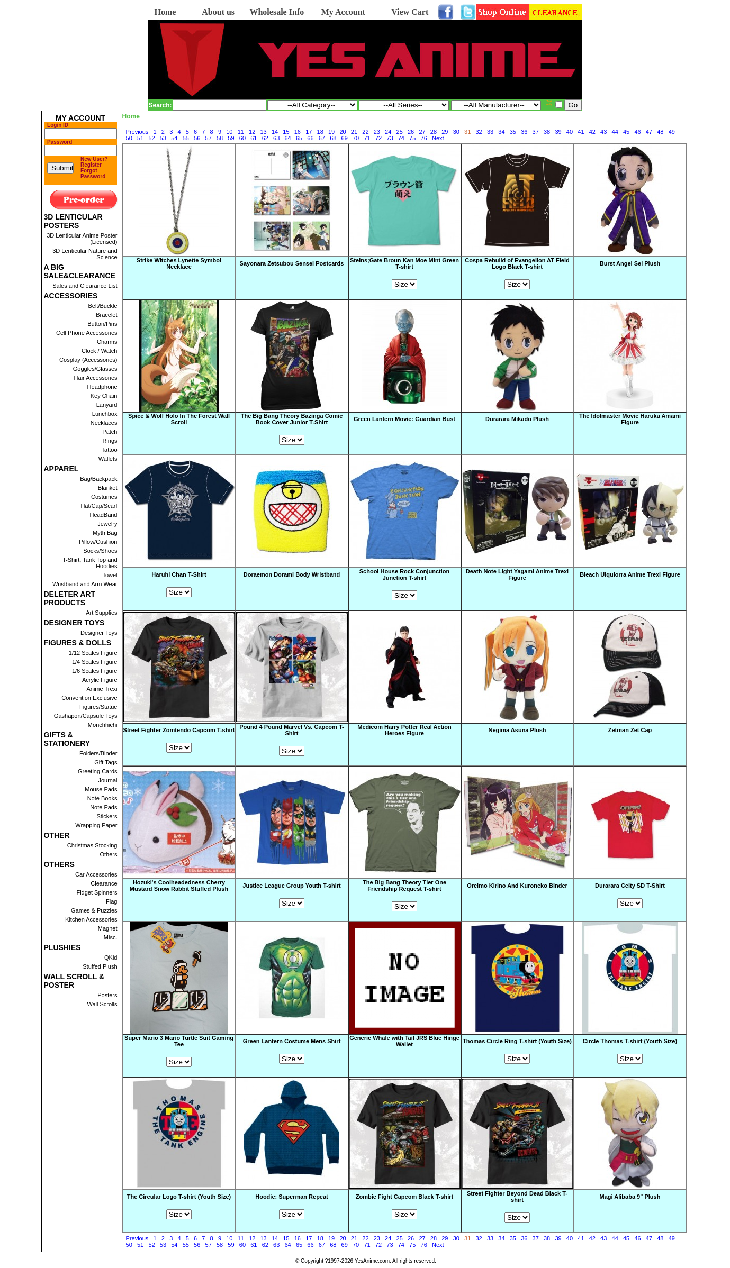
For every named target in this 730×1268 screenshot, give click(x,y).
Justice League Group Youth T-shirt (291, 885)
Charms (107, 342)
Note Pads (103, 807)
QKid (110, 957)
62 (265, 138)
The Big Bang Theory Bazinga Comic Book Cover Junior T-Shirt (292, 419)
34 (501, 132)
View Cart (409, 11)
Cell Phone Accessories (87, 333)
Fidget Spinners (96, 892)
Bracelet (106, 315)
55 (186, 138)
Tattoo (110, 449)
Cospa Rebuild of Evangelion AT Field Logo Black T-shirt (517, 263)
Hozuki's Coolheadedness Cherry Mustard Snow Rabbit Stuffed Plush (179, 886)
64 (287, 138)
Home (165, 11)
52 (151, 138)
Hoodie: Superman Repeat (291, 1196)
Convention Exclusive (89, 698)
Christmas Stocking (92, 845)
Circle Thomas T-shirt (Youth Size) (630, 1041)
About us (218, 11)
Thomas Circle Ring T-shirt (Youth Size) (517, 1041)
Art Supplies (101, 612)
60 (242, 138)
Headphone (102, 387)
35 (513, 132)
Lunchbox (105, 413)
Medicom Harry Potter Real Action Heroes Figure (404, 730)
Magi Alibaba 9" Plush (630, 1197)
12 (252, 132)
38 (547, 132)
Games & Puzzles (94, 910)
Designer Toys (99, 633)
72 (378, 138)
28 (433, 132)
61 (253, 138)
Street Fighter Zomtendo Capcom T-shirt (179, 730)
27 (422, 132)
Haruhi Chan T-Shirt (178, 574)
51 (140, 138)
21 (354, 132)
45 (626, 132)
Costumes (104, 497)
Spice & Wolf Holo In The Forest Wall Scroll (179, 419)
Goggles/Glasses (95, 369)
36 (524, 132)
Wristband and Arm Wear (84, 584)
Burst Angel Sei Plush (630, 264)
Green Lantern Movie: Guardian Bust (404, 419)
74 (401, 138)
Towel (109, 575)
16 (297, 132)
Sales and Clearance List (84, 285)
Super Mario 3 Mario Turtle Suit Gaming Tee (178, 1041)
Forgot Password (92, 173)
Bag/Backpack (98, 479)
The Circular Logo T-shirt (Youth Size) (179, 1196)
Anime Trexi (101, 689)
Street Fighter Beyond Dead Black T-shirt (517, 1196)
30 (456, 132)
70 (356, 138)
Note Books (102, 798)
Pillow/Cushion (98, 542)
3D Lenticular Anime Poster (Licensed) (82, 238)
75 (412, 138)
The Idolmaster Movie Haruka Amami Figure (630, 419)
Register (91, 165)
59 (231, 138)
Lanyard (107, 405)
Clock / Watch (99, 351)
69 (344, 138)
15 (286, 132)
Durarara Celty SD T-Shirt (630, 885)
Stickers (106, 816)
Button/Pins (102, 324)
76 (424, 138)
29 (444, 132)
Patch (109, 431)
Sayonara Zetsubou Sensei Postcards (292, 264)
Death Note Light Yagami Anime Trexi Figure (517, 575)
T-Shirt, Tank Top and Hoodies (90, 563)
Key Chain (104, 396)
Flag (111, 901)
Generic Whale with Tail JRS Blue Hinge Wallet (404, 1041)
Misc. (111, 937)
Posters (107, 995)
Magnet (108, 928)
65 (299, 138)
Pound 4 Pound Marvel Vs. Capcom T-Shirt (291, 730)
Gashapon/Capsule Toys (86, 716)
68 (333, 138)
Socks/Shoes (100, 551)
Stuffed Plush (100, 966)
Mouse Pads (101, 789)
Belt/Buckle (102, 306)
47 (649, 132)
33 (490, 132)
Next (438, 138)
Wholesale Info (276, 11)
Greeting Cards (98, 771)
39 (558, 132)
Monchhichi (103, 725)
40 (569, 132)
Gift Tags (105, 762)
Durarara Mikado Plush (517, 419)
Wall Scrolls (102, 1004)
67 (322, 138)
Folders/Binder (98, 753)
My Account (343, 11)
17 (308, 132)
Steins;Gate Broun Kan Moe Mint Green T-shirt (404, 263)
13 (263, 132)
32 (478, 132)
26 (411, 132)
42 (592, 132)
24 (388, 132)
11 (241, 132)
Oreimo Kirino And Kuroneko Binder (517, 886)
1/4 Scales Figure (95, 662)
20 (342, 132)
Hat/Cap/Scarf (98, 506)
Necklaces (104, 422)
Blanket (108, 488)
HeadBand (104, 515)
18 (320, 132)
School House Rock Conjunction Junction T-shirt (404, 574)
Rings (109, 440)
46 (637, 132)
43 (603, 132)
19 (331, 132)
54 (174, 138)
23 (377, 132)
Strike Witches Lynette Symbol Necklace (179, 264)
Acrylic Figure (100, 680)
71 (367, 138)
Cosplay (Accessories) (88, 360)
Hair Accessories (96, 378)
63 (276, 138)
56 (197, 138)
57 (208, 138)
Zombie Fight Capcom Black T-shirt (405, 1196)
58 (220, 138)
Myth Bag (105, 533)
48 (660, 132)
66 (310, 138)
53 (163, 138)
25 (399, 132)
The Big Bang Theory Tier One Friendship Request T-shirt (404, 885)
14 (275, 132)
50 (129, 138)
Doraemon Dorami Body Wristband (292, 575)
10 (229, 132)
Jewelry (107, 524)
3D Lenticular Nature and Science (84, 254)
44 (615, 132)
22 (365, 132)
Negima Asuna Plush (517, 730)
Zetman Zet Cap (630, 730)
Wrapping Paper (96, 825)
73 (389, 138)
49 (672, 132)
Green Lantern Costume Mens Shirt (292, 1041)
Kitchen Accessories (91, 919)
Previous (137, 132)
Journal (107, 780)
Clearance (104, 883)
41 (581, 132)
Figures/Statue (98, 707)
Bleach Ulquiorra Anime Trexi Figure (630, 575)
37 (536, 132)
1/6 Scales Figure (95, 671)
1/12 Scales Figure (93, 653)
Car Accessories (96, 874)
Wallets (108, 458)
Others (108, 854)
